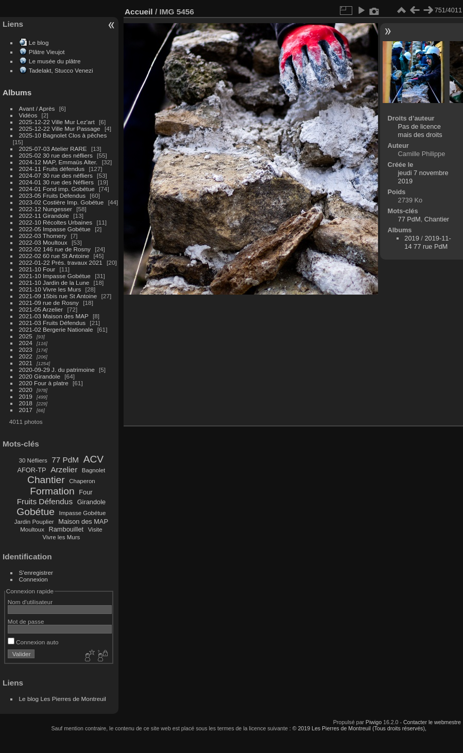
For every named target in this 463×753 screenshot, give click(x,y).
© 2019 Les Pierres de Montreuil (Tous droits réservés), (359, 728)
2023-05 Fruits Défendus (52, 195)
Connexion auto (33, 642)
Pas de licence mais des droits (420, 131)
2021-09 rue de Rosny (49, 302)
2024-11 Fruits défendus (52, 168)
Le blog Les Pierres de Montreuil (62, 698)
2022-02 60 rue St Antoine (54, 255)
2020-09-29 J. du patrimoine (57, 369)
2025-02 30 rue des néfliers (56, 155)
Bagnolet (93, 470)
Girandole (91, 502)
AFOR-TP (31, 470)
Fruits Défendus (45, 501)
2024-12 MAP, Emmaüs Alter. (58, 162)
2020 (25, 389)
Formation (52, 491)
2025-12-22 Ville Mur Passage (59, 128)
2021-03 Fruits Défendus (52, 322)
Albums (17, 92)
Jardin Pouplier (34, 522)
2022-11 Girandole (44, 215)
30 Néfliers (33, 460)
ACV (93, 459)
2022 (25, 356)
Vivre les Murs (61, 537)
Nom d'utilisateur (30, 601)
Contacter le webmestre (432, 722)
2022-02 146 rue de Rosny (55, 249)
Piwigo (374, 722)
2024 (25, 342)
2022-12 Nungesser (45, 209)
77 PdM (65, 459)
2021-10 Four (37, 269)
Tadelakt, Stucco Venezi (61, 70)
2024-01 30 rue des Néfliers (57, 182)
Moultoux (32, 529)
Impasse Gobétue (82, 513)
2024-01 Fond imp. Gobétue (57, 188)
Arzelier (63, 469)
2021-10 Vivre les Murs (50, 289)
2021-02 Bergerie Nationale (56, 329)
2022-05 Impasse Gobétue (55, 229)
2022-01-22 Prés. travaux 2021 (60, 262)
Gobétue (35, 511)
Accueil (139, 11)
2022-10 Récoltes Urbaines (56, 222)
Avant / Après (37, 108)
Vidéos (28, 115)
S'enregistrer (36, 572)
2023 (25, 349)
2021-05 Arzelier (41, 309)
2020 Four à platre (43, 383)
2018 (25, 403)
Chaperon (82, 481)
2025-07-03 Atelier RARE (53, 148)
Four (85, 492)
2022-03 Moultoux (43, 242)
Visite (95, 529)
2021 (25, 363)
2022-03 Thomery (43, 235)
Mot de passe (26, 621)
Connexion (33, 579)
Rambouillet (66, 529)
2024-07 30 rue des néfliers (56, 175)
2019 (25, 396)
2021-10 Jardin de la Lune (54, 282)
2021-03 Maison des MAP (54, 316)
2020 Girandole (39, 376)
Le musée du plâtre (55, 61)
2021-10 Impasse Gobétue (55, 275)
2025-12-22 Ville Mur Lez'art (57, 121)
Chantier (46, 479)
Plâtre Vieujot (47, 51)
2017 (25, 409)
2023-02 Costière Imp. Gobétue (61, 202)
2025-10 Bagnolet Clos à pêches (63, 135)
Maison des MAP (83, 521)
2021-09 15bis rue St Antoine (58, 296)
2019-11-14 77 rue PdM (427, 242)
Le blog (39, 42)
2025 (25, 336)
